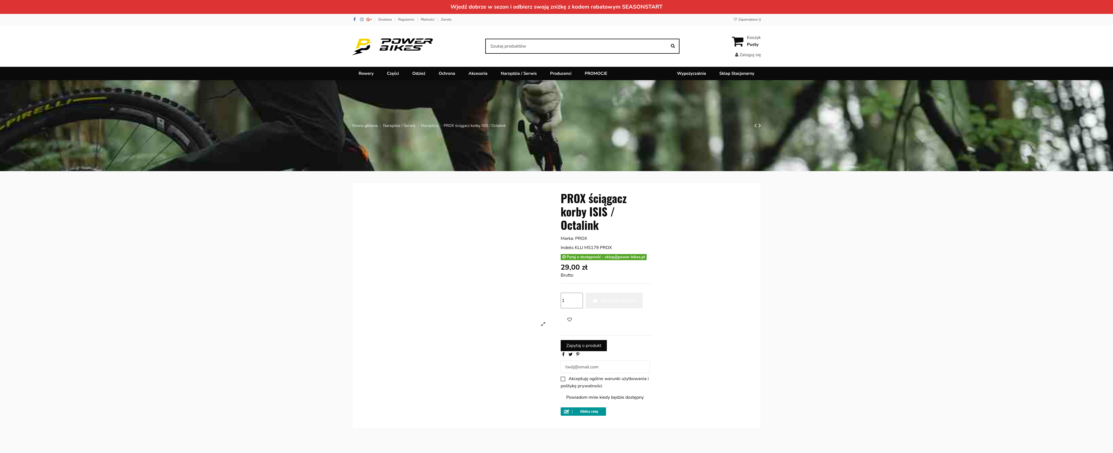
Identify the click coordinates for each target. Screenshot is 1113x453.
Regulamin (406, 19)
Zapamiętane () (747, 19)
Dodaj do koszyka (614, 300)
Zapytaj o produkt (583, 346)
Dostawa (385, 19)
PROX (581, 238)
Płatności (428, 19)
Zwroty (446, 19)
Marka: (567, 238)
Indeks (567, 248)
